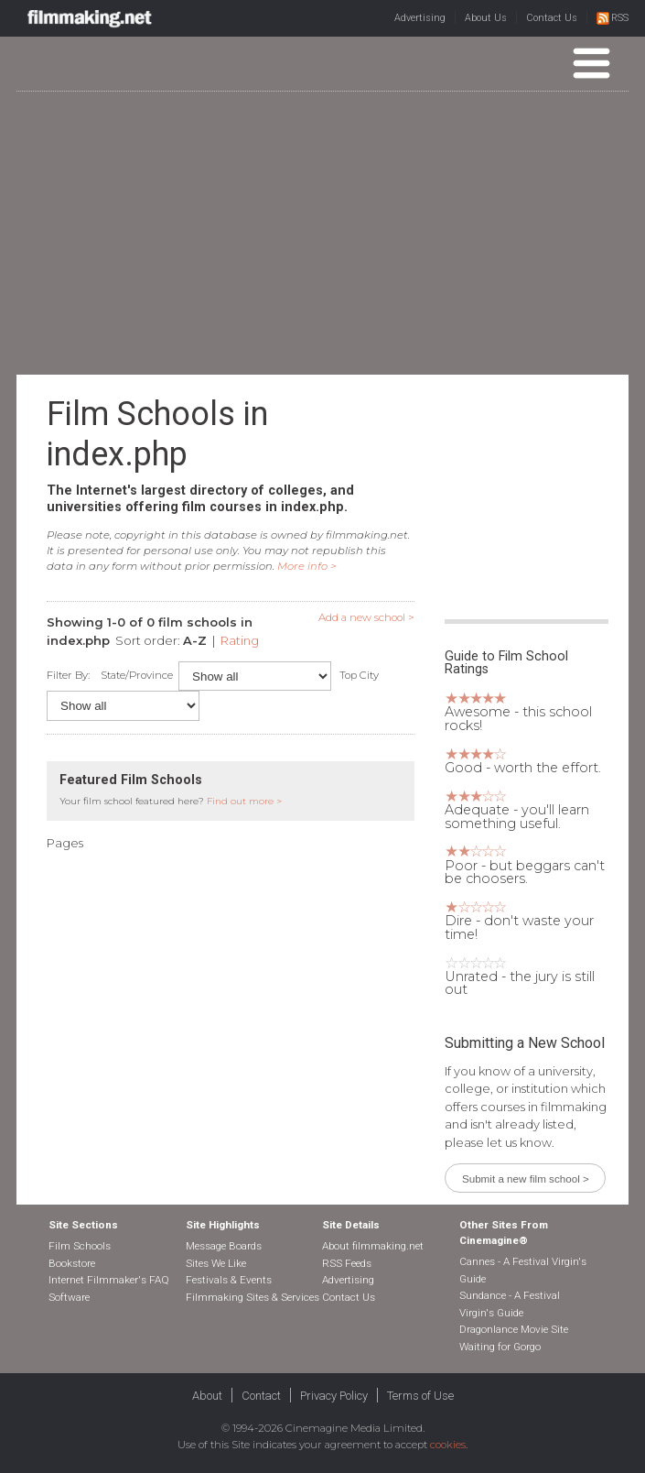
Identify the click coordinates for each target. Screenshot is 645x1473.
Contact (261, 1395)
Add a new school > (366, 617)
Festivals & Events (229, 1279)
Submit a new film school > (525, 1178)
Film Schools (79, 1245)
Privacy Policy (334, 1395)
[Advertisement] (330, 232)
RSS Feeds (346, 1263)
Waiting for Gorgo (500, 1346)
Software (69, 1297)
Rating (239, 640)
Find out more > (244, 801)
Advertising (420, 18)
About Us (486, 18)
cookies (448, 1444)
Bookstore (71, 1263)
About (207, 1395)
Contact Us (551, 18)
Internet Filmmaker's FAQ (108, 1279)
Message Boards (224, 1245)
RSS (613, 18)
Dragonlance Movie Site (513, 1329)
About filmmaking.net (373, 1245)
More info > (307, 566)
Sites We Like (216, 1263)
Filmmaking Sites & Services (252, 1297)
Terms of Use (420, 1395)
